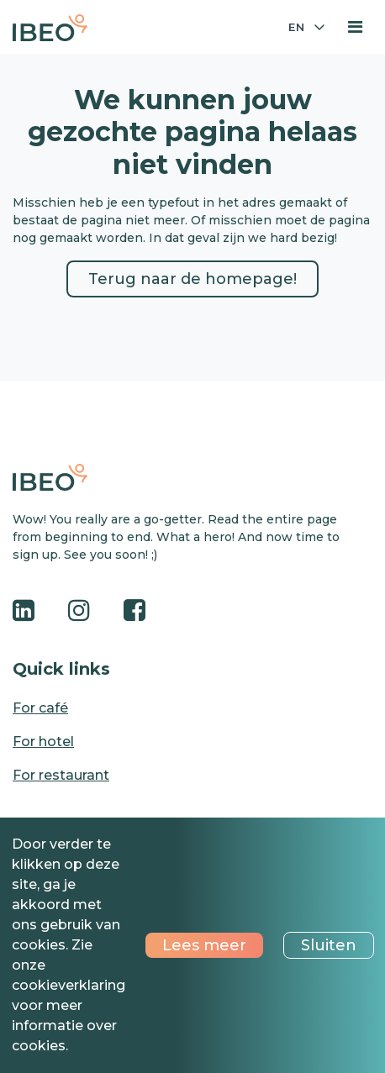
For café (40, 708)
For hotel (43, 742)
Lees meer (204, 945)
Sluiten (328, 945)
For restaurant (61, 775)
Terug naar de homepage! (192, 279)
